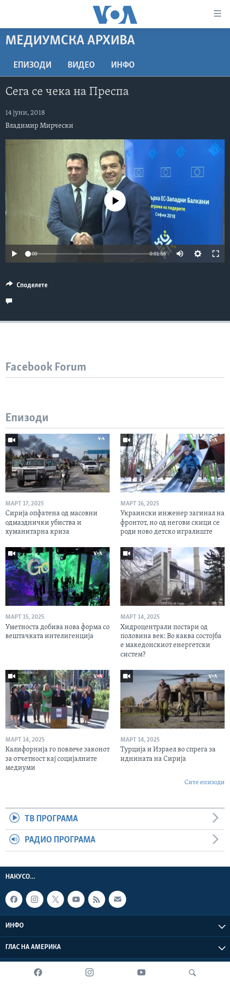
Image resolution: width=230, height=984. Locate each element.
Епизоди (32, 65)
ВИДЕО (81, 65)
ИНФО (123, 65)
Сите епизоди (204, 782)
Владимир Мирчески (39, 125)
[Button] (26, 287)
